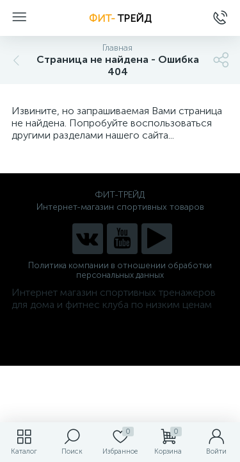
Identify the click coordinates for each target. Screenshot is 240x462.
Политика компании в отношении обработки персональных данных (120, 270)
